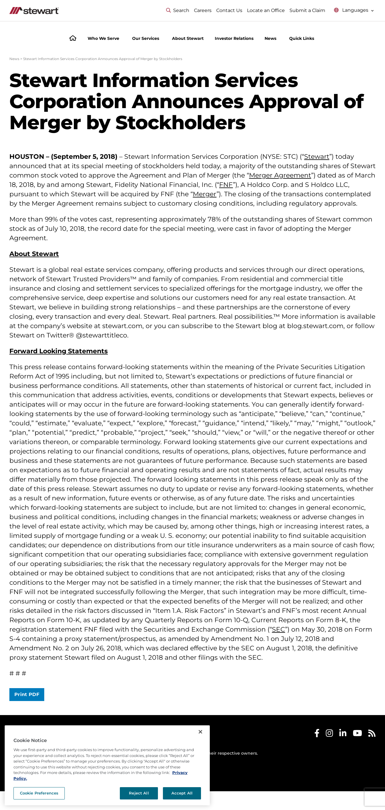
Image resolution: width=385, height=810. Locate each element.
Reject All (139, 793)
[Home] (72, 39)
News (14, 59)
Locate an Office (266, 10)
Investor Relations (234, 38)
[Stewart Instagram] (329, 734)
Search (177, 10)
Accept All (181, 793)
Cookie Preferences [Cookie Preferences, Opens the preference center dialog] (39, 793)
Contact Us (229, 10)
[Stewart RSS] (372, 734)
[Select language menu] (354, 10)
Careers (203, 10)
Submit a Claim (307, 10)
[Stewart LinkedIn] (343, 734)
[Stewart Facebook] (317, 734)
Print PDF (26, 694)
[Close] (200, 731)
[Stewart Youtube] (357, 734)
